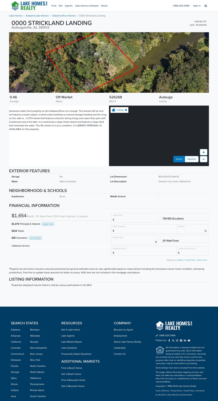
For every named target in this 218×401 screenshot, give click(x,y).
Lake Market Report (71, 287)
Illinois (14, 330)
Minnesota (16, 378)
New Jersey (36, 299)
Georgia (15, 318)
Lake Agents (67, 281)
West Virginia (37, 384)
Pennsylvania (37, 330)
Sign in (197, 5)
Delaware (16, 306)
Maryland (16, 360)
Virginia (34, 372)
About (104, 5)
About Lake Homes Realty (127, 287)
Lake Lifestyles (69, 293)
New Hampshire (38, 293)
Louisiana (16, 354)
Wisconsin (35, 390)
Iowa (13, 342)
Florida (14, 312)
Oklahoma (35, 324)
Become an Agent (123, 275)
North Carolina (37, 312)
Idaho (14, 324)
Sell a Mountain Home (73, 332)
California (16, 287)
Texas (33, 354)
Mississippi (16, 384)
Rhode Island (37, 336)
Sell (61, 5)
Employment (120, 281)
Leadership (120, 293)
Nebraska (35, 281)
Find (53, 5)
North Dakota (37, 318)
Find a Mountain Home (73, 326)
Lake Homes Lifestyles (87, 5)
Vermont (34, 366)
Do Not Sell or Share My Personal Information (174, 341)
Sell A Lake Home (70, 275)
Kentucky (16, 348)
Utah (32, 360)
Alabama (15, 275)
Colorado (16, 293)
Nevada (34, 287)
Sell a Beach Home (71, 320)
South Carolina (38, 342)
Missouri (15, 390)
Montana (34, 275)
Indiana (15, 336)
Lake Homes (15, 15)
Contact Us (120, 299)
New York (35, 306)
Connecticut (17, 299)
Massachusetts (18, 366)
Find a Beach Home (71, 314)
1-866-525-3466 (181, 5)
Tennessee (35, 348)
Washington (36, 378)
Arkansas (15, 281)
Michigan (16, 372)
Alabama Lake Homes (37, 15)
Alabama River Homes (64, 15)
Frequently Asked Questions (76, 299)
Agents (69, 5)
